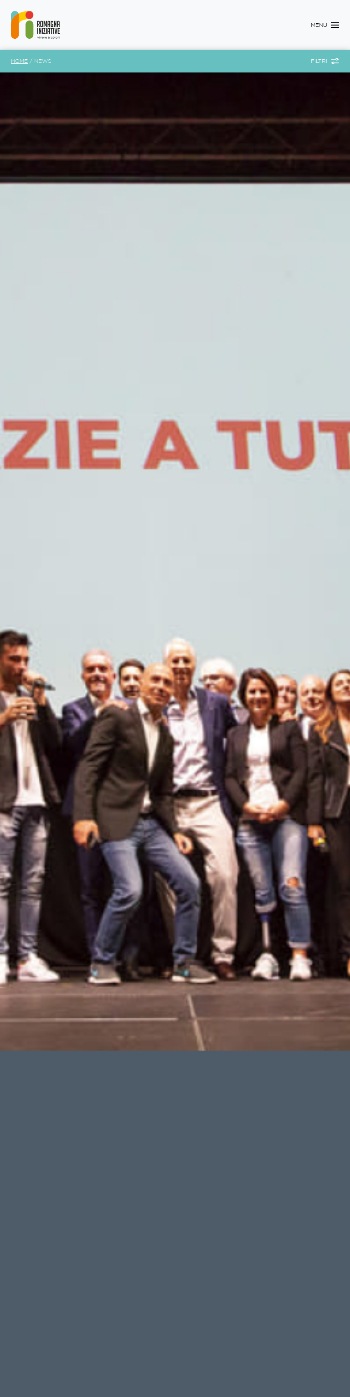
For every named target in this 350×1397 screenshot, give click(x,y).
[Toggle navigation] (325, 25)
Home (19, 61)
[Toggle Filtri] (325, 61)
